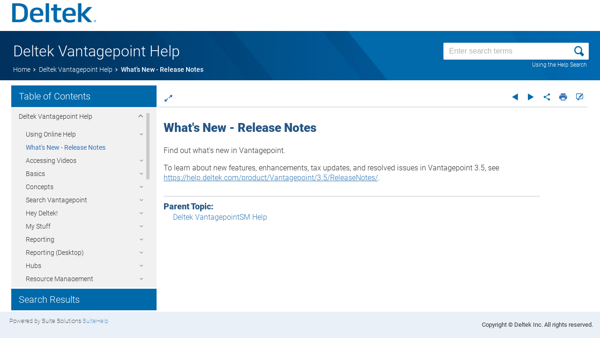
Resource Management (59, 279)
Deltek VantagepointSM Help (230, 217)
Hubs (33, 265)
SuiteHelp (95, 320)
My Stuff (38, 226)
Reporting (40, 239)
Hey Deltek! (42, 213)
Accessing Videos (51, 160)
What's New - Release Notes (65, 147)
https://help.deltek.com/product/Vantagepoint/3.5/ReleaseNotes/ (280, 177)
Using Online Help (51, 134)
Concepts (39, 187)
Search (56, 200)
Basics (35, 173)
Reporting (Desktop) (55, 252)
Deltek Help (55, 116)
